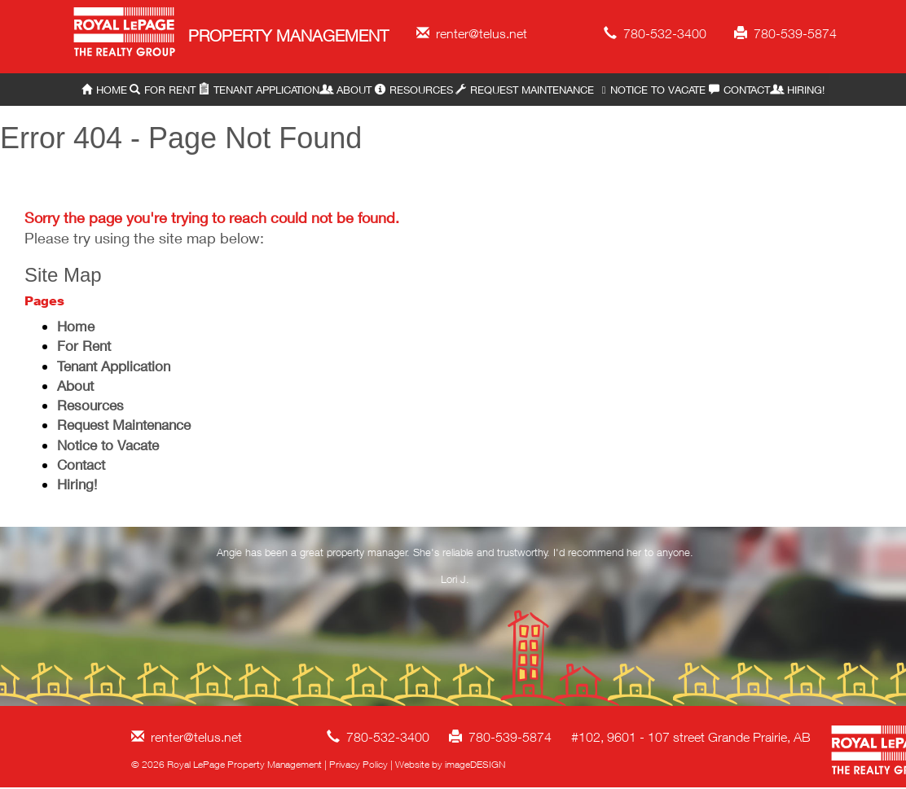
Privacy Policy (358, 764)
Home (104, 89)
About (347, 89)
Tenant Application (259, 89)
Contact (739, 89)
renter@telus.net (471, 33)
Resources (414, 89)
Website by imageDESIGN (450, 764)
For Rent (163, 89)
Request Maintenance (524, 89)
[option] (455, 569)
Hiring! (798, 89)
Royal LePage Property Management (125, 34)
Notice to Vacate (651, 89)
